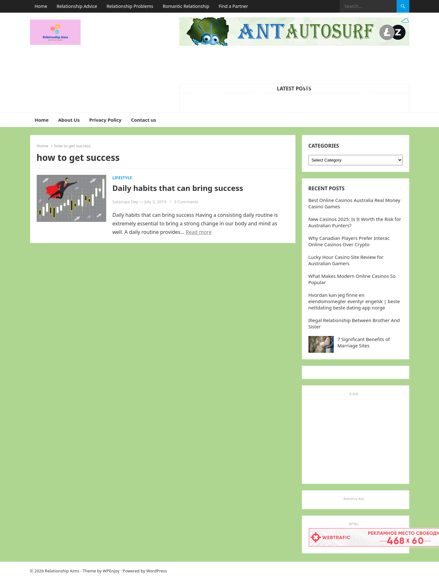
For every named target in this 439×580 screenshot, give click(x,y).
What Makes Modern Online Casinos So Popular (207, 89)
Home (41, 6)
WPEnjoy (111, 571)
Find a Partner (233, 6)
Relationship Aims (62, 571)
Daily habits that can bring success (178, 188)
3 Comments (186, 202)
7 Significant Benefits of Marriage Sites (364, 342)
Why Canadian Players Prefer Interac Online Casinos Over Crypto (349, 241)
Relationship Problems (130, 6)
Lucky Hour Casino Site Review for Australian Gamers (346, 260)
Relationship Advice (77, 6)
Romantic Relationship (186, 6)
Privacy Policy (105, 120)
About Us (69, 120)
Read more (199, 232)
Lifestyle (122, 177)
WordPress (156, 571)
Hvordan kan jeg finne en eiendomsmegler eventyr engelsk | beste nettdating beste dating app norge (354, 301)
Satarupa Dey (125, 202)
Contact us (143, 120)
